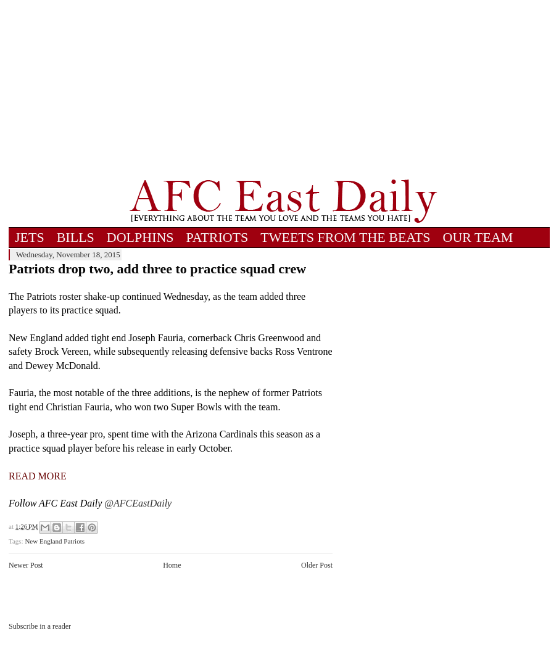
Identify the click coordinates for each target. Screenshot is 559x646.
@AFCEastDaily (138, 503)
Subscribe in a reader (40, 626)
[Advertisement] (283, 89)
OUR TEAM (478, 237)
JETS (29, 237)
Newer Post (26, 565)
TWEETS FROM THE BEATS (345, 237)
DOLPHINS (140, 237)
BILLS (75, 237)
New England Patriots (55, 541)
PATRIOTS (217, 237)
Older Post (317, 565)
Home (172, 565)
